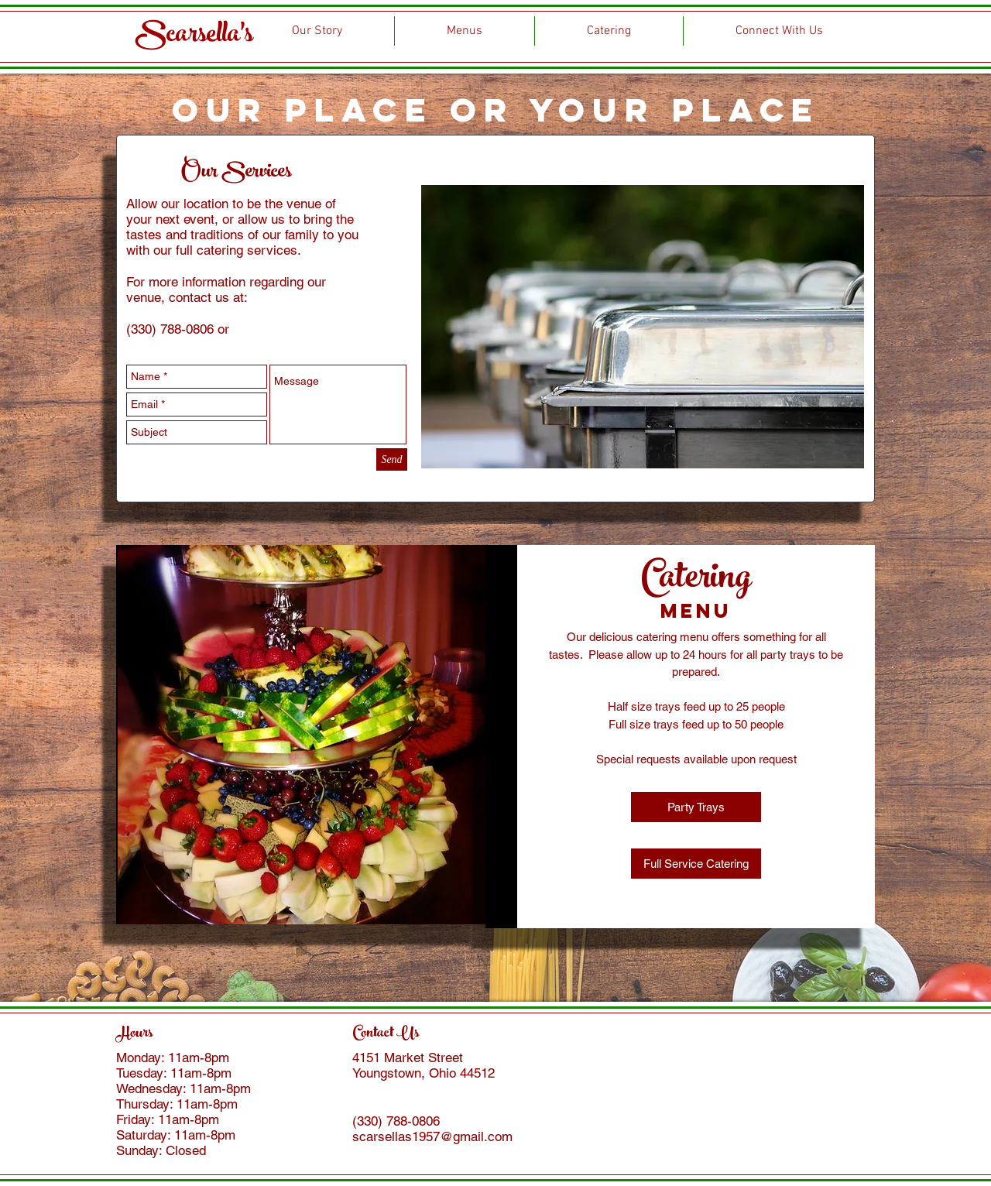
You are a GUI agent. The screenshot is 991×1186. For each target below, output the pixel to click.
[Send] (391, 459)
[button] (696, 807)
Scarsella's (194, 36)
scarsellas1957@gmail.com (432, 1136)
